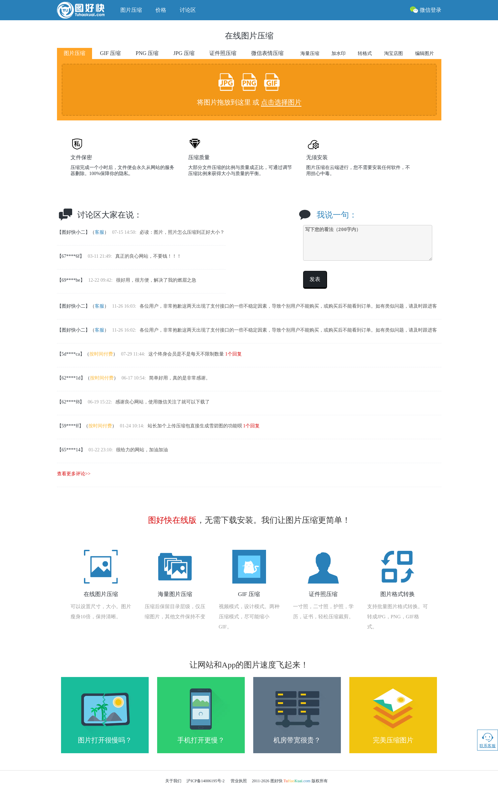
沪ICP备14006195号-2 (205, 781)
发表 (315, 279)
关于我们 (173, 781)
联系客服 (487, 740)
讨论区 (188, 10)
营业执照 (239, 781)
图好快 (85, 10)
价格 (160, 10)
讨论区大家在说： (109, 214)
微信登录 (425, 9)
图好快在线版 (172, 520)
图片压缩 (131, 10)
